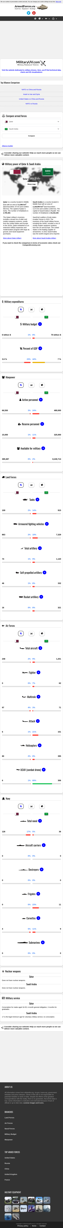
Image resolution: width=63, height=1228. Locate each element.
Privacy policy (22, 1226)
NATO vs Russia (31, 104)
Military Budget (10, 1134)
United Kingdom (11, 1174)
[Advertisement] (31, 41)
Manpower (9, 1140)
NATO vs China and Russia (31, 89)
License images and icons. (33, 1103)
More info (58, 1)
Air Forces (9, 1123)
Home (34, 1226)
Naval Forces (10, 1129)
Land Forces (9, 1118)
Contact (43, 1226)
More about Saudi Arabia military (44, 238)
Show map (31, 184)
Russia (7, 1163)
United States (10, 1158)
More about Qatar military (12, 238)
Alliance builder (7, 146)
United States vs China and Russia (31, 99)
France (7, 1180)
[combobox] (31, 121)
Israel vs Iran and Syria (31, 94)
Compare (31, 136)
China (7, 1169)
